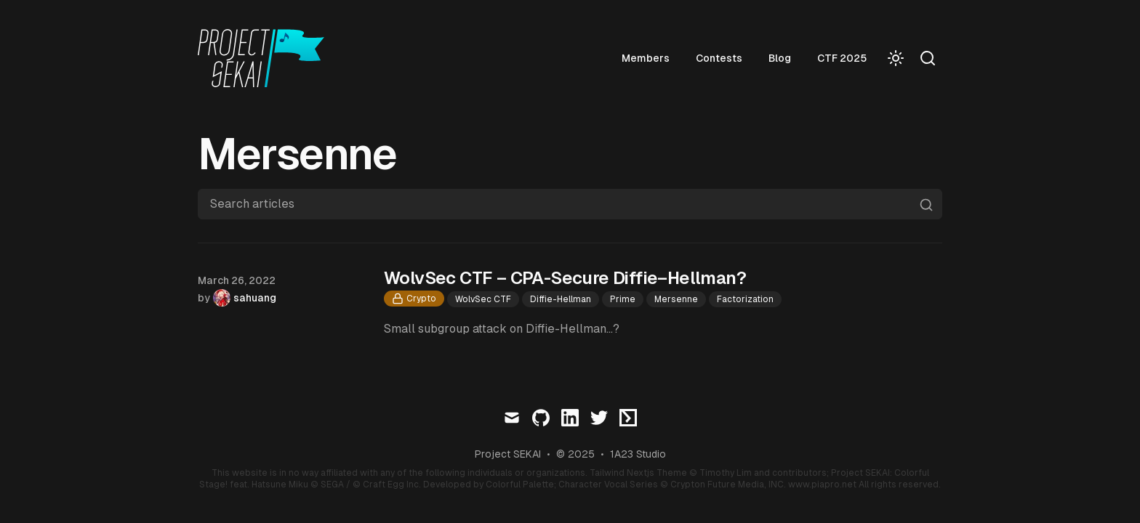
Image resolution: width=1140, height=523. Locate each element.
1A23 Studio (638, 454)
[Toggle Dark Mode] (895, 58)
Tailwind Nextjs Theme (638, 473)
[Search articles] (570, 204)
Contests (719, 58)
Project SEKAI (508, 454)
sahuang (254, 298)
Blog (779, 58)
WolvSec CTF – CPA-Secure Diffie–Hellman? (565, 278)
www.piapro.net (822, 484)
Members (646, 58)
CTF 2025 (842, 58)
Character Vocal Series (608, 484)
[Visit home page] (265, 58)
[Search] (927, 58)
